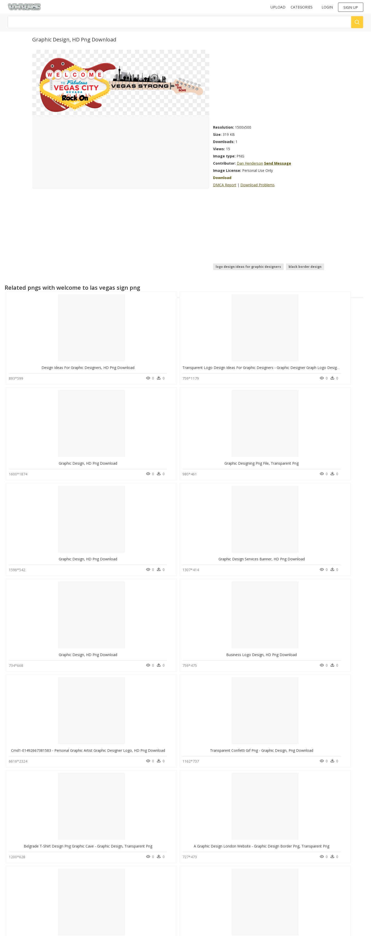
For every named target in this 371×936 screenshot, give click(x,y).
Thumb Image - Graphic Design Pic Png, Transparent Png (129, 830)
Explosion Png (64, 884)
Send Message (277, 163)
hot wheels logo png (27, 897)
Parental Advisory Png (70, 878)
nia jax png (19, 860)
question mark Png (67, 891)
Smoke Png (62, 866)
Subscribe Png (64, 872)
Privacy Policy (110, 891)
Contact (105, 878)
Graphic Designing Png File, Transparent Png (264, 365)
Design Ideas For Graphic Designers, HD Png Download (55, 365)
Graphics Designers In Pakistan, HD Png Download (269, 737)
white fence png (23, 878)
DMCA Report (224, 184)
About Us (107, 882)
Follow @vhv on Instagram (207, 859)
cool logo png (22, 872)
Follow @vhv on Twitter (204, 864)
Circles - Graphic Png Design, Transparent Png (47, 830)
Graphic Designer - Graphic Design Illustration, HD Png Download (281, 551)
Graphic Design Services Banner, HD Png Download (52, 458)
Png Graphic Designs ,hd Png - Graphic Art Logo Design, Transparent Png (70, 644)
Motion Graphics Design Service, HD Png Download (197, 830)
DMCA (104, 887)
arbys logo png (22, 866)
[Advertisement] (276, 86)
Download (222, 177)
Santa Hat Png (64, 897)
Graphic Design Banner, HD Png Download (117, 644)
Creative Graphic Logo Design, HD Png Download (268, 644)
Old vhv (105, 900)
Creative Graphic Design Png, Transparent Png (192, 644)
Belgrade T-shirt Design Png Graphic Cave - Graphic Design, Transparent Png (73, 551)
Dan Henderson (250, 163)
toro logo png (22, 903)
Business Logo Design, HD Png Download (189, 458)
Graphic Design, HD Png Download (186, 365)
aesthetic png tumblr (26, 909)
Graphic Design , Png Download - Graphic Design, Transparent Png (210, 551)
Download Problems (257, 184)
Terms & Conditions (114, 896)
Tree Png (60, 860)
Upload (278, 7)
